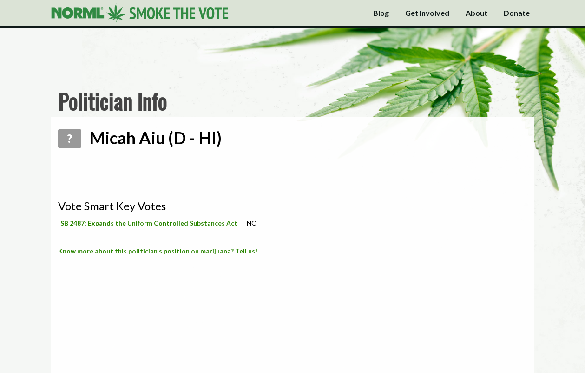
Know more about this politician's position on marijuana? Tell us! (157, 251)
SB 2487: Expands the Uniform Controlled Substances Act (148, 223)
